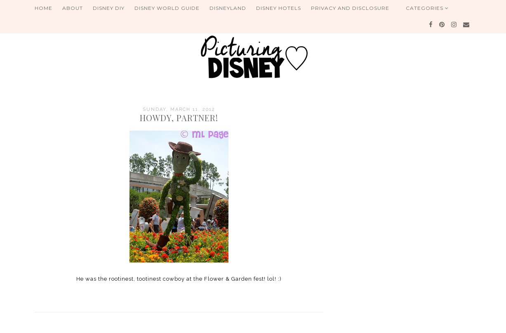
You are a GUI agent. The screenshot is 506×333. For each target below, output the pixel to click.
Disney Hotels (278, 8)
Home (43, 8)
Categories (427, 8)
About (72, 8)
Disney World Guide (167, 8)
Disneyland (227, 8)
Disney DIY (109, 8)
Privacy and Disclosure (350, 8)
